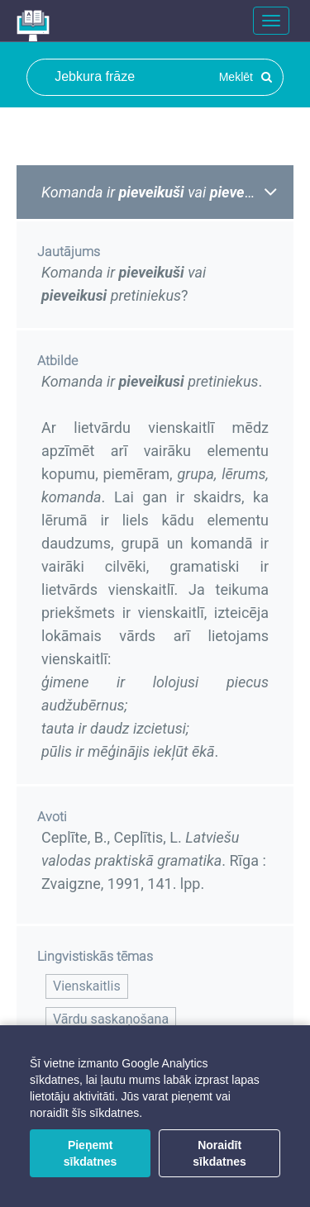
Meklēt (245, 76)
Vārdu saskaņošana (111, 1019)
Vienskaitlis (87, 986)
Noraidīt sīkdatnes (219, 1153)
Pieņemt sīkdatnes (90, 1153)
